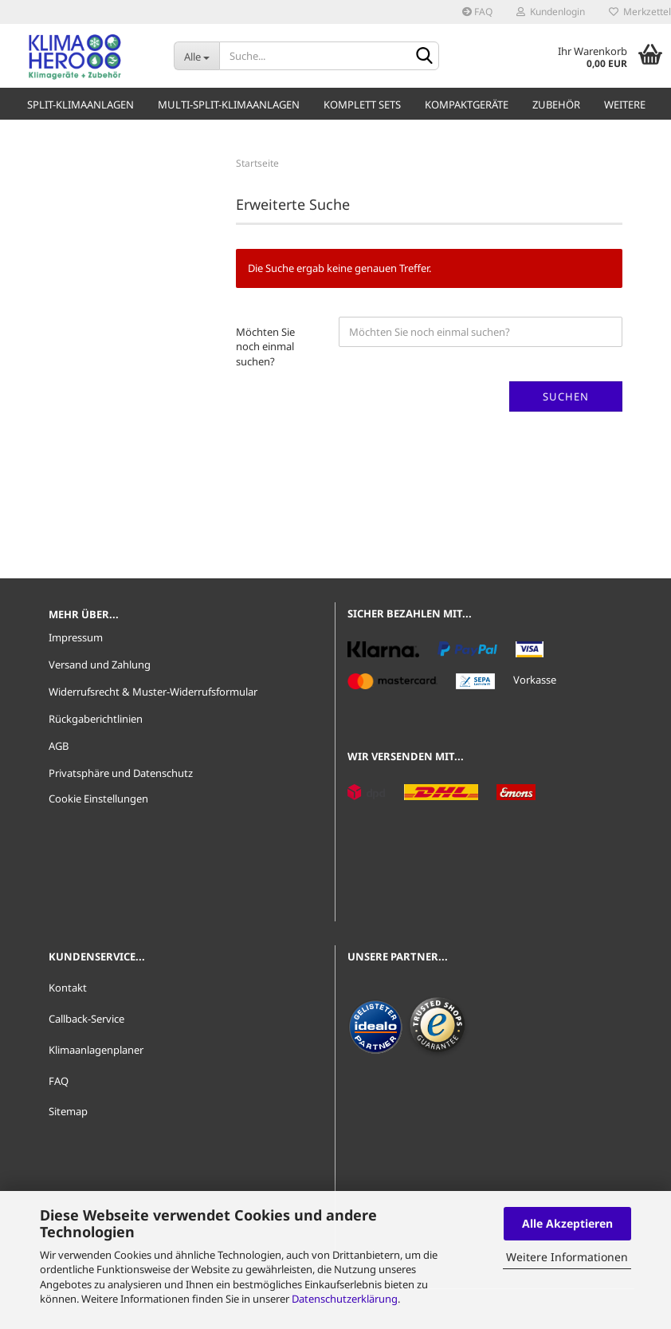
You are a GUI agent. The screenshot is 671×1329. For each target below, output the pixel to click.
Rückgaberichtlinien (96, 719)
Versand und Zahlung (100, 664)
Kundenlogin (550, 11)
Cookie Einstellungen (98, 798)
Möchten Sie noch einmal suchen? (265, 347)
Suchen (566, 396)
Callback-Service (86, 1019)
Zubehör (556, 104)
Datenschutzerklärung (345, 1299)
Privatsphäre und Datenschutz (121, 773)
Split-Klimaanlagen (80, 104)
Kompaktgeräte (466, 104)
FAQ (477, 11)
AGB (59, 746)
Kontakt (68, 987)
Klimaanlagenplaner (96, 1050)
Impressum (76, 637)
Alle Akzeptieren (567, 1223)
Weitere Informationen (567, 1256)
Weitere (624, 104)
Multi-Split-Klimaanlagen (229, 104)
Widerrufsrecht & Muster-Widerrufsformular (153, 691)
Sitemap (68, 1111)
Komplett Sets (362, 104)
